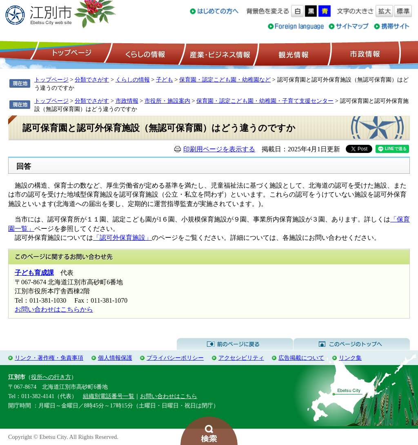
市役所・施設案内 (167, 100)
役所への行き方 (51, 377)
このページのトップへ (351, 344)
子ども (164, 79)
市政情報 (364, 53)
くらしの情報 (144, 53)
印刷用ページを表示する (219, 149)
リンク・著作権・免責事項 (49, 357)
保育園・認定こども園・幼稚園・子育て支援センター (265, 100)
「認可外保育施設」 (122, 237)
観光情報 (292, 53)
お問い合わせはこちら (168, 396)
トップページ (70, 53)
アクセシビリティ (241, 357)
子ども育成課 (34, 272)
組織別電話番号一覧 (108, 396)
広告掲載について (301, 357)
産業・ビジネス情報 (218, 53)
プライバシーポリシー (175, 357)
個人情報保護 (115, 357)
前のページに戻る (235, 344)
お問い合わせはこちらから (54, 309)
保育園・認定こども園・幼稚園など (225, 79)
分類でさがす (92, 79)
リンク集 (350, 357)
